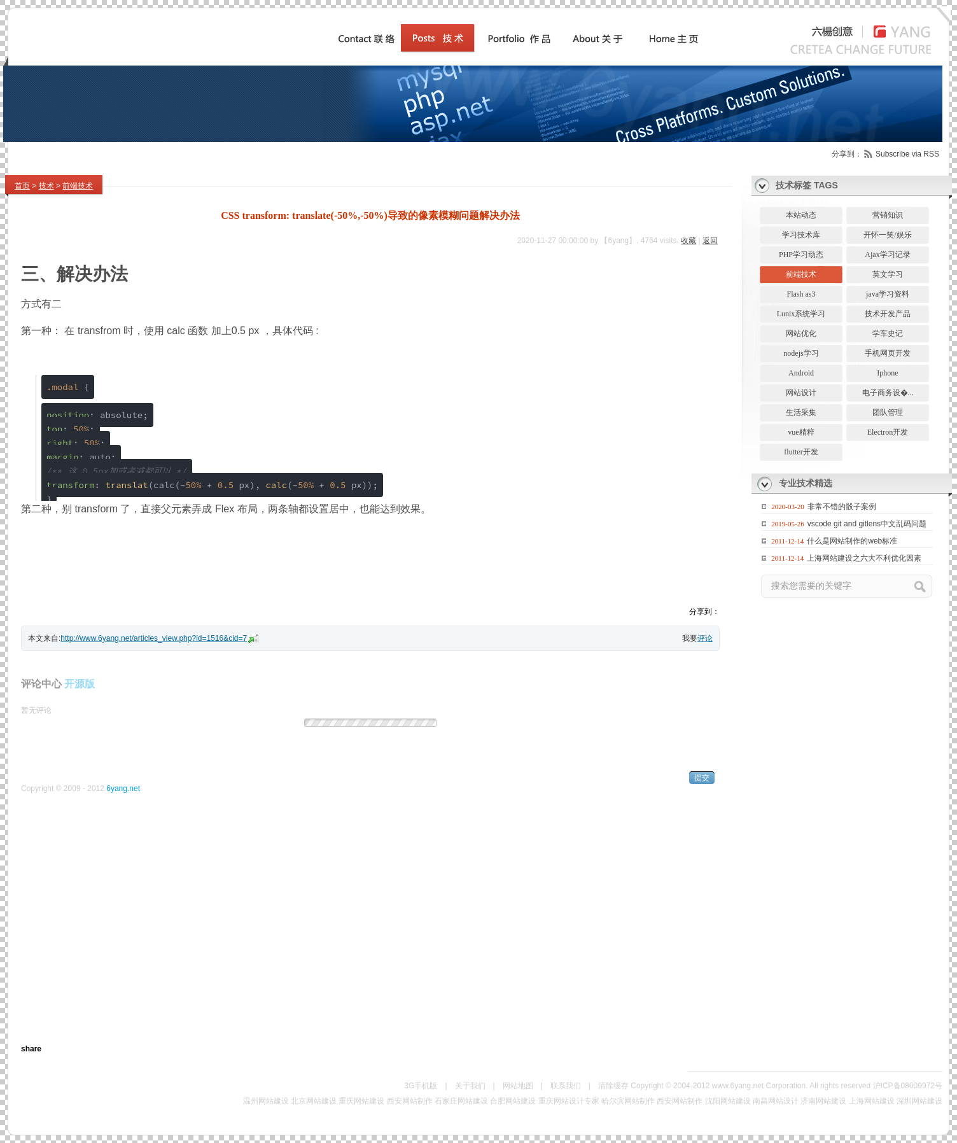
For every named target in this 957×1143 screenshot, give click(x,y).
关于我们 (470, 1085)
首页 (22, 185)
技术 (46, 185)
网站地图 (518, 1085)
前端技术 (77, 185)
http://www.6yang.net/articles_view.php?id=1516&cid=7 (153, 638)
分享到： (847, 154)
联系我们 (565, 1085)
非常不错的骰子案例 (841, 506)
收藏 (688, 240)
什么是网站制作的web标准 (852, 540)
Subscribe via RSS (907, 154)
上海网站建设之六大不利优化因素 (864, 558)
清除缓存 (613, 1085)
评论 (705, 638)
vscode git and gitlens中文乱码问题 (866, 523)
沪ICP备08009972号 (907, 1085)
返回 (710, 240)
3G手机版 (420, 1085)
